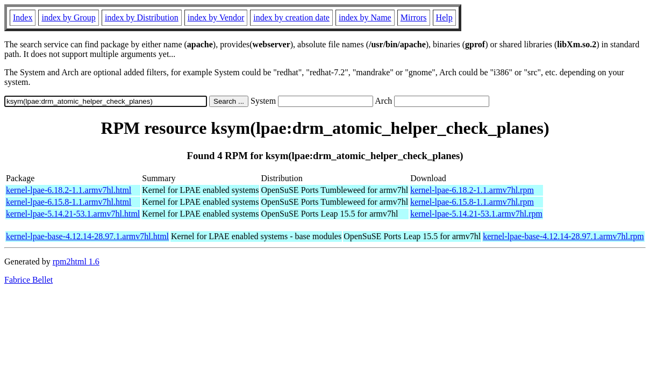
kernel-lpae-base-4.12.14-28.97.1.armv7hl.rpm (563, 236)
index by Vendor (216, 17)
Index (22, 17)
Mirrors (414, 17)
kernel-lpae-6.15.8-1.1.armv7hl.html (68, 201)
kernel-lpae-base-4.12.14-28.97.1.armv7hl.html (87, 236)
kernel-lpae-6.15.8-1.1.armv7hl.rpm (472, 201)
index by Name (365, 17)
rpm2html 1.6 (76, 261)
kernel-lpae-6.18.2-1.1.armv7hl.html (68, 190)
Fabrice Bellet (28, 279)
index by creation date (291, 17)
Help (444, 17)
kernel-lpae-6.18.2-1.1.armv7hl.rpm (472, 190)
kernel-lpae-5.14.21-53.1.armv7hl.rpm (476, 213)
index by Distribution (141, 17)
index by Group (68, 17)
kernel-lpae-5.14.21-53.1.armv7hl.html (73, 213)
